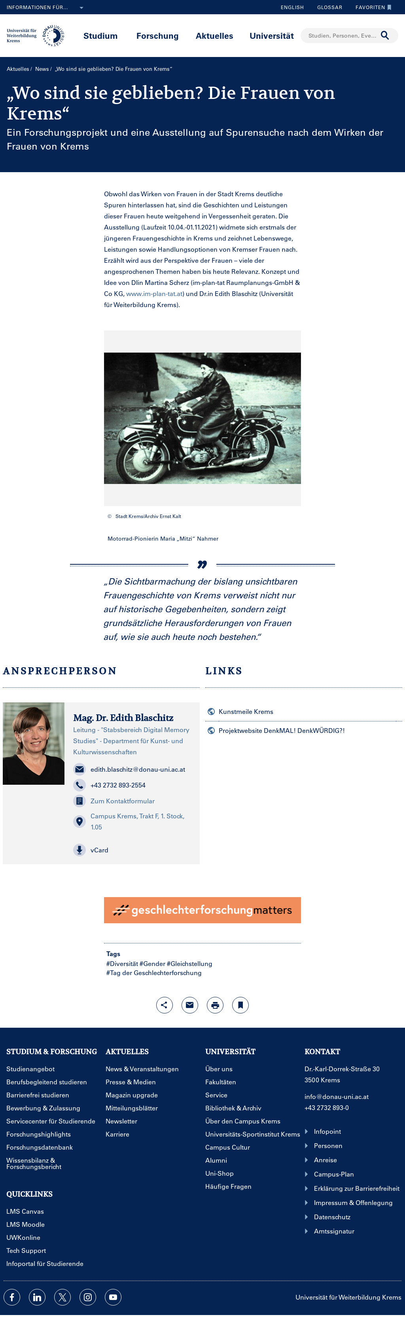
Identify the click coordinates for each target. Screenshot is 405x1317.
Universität (272, 35)
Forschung (157, 35)
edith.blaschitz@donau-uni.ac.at (129, 769)
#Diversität (122, 963)
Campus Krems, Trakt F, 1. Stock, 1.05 (128, 821)
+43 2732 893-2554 (109, 785)
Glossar (327, 7)
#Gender (152, 963)
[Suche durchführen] (385, 35)
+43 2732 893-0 (327, 1107)
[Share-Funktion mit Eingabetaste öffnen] (164, 1005)
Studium (100, 35)
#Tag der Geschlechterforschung (154, 972)
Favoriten (372, 7)
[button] (132, 850)
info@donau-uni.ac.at (337, 1096)
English (292, 7)
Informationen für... (47, 8)
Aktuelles (214, 35)
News (42, 68)
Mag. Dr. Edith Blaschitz (123, 717)
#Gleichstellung (189, 963)
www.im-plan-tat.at (154, 293)
